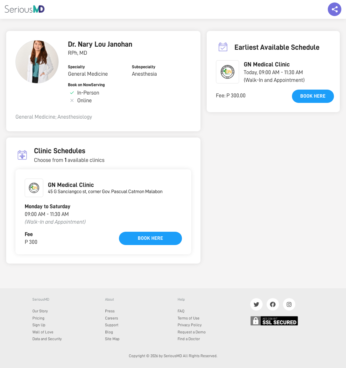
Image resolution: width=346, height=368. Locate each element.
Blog (109, 332)
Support (111, 325)
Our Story (40, 311)
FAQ (181, 311)
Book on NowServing (86, 84)
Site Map (112, 339)
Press (110, 311)
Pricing (38, 318)
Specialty (76, 67)
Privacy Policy (190, 325)
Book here (150, 238)
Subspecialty (143, 67)
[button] (227, 71)
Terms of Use (189, 318)
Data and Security (47, 339)
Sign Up (38, 325)
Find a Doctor (189, 339)
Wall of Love (42, 332)
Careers (111, 318)
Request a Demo (192, 332)
